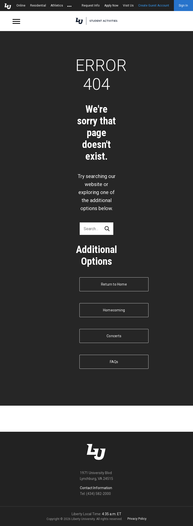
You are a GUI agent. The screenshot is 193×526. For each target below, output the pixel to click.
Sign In (183, 5)
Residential (38, 5)
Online (20, 5)
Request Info (91, 5)
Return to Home (114, 284)
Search (107, 229)
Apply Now (111, 5)
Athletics (57, 5)
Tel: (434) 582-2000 (95, 494)
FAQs (114, 362)
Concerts (114, 336)
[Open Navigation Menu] (16, 21)
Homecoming (114, 310)
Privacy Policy (137, 518)
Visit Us (128, 5)
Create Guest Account (153, 5)
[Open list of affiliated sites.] (69, 5)
